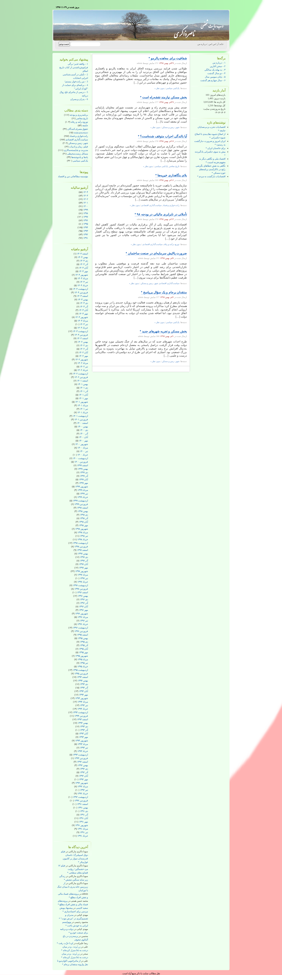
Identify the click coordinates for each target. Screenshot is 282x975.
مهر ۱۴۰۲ (83, 356)
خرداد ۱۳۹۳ (82, 751)
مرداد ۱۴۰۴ (83, 278)
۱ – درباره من (218, 62)
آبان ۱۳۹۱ (83, 818)
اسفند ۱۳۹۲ (82, 761)
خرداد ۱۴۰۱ (82, 412)
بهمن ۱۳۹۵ (83, 638)
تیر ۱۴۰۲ (84, 366)
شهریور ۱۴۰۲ (81, 359)
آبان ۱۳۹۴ (83, 691)
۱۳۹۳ (85, 231)
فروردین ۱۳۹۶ (81, 631)
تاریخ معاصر (82, 118)
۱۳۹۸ (85, 213)
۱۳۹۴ (85, 227)
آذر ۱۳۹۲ (84, 772)
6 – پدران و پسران (79, 99)
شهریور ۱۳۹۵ (81, 656)
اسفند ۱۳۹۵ (82, 634)
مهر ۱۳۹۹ (83, 483)
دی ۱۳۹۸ (84, 514)
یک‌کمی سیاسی (80, 160)
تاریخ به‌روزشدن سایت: (214, 109)
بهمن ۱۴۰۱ (83, 384)
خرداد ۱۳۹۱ (82, 835)
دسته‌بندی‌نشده (81, 132)
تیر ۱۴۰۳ (84, 324)
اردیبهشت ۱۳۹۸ (80, 543)
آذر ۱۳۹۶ (84, 603)
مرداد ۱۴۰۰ (83, 447)
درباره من (202, 44)
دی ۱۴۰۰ (84, 430)
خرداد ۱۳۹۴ (82, 708)
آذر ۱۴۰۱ (84, 391)
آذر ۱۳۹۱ (84, 814)
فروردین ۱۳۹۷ (81, 588)
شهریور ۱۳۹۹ (81, 486)
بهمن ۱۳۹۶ (83, 596)
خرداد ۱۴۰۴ (82, 285)
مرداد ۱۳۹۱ (83, 828)
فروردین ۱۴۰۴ (81, 292)
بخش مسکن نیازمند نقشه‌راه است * (163, 97)
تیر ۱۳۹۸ (84, 536)
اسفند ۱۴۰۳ (82, 296)
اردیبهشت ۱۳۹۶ (80, 627)
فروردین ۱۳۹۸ (81, 546)
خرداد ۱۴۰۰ (82, 454)
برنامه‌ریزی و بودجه (79, 114)
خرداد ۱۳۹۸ (82, 539)
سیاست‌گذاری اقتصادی (77, 139)
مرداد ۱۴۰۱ (83, 405)
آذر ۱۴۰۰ (84, 433)
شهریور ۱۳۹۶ (81, 613)
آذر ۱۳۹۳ (84, 730)
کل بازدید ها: (219, 102)
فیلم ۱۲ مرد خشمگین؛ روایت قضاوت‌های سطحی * (73, 869)
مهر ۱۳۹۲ (83, 779)
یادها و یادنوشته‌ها (79, 157)
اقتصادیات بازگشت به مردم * (211, 176)
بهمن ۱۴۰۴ (83, 257)
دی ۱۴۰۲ (84, 345)
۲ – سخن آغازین (217, 66)
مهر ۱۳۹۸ (83, 525)
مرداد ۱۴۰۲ (83, 363)
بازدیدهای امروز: (217, 95)
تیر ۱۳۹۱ (84, 832)
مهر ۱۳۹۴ (83, 694)
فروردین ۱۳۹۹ (81, 504)
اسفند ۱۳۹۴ (82, 677)
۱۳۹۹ (85, 209)
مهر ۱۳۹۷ (83, 567)
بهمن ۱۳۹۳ (83, 723)
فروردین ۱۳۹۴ (81, 715)
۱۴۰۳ (85, 195)
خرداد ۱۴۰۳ (82, 327)
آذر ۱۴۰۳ (84, 306)
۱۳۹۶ (85, 220)
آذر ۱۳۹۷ (84, 560)
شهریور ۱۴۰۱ (81, 401)
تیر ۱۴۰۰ (84, 451)
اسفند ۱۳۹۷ (82, 550)
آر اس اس (214, 44)
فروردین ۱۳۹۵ (81, 673)
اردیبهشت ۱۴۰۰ (80, 458)
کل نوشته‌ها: (219, 105)
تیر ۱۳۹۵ (84, 663)
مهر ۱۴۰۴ (83, 271)
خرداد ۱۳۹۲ (82, 793)
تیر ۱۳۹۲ (84, 790)
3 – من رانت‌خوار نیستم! (76, 81)
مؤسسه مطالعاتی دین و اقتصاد (73, 176)
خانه (221, 44)
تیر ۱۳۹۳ (84, 747)
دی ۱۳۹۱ (84, 811)
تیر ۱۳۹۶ (84, 620)
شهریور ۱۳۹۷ (81, 571)
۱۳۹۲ (85, 234)
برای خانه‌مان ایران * (215, 148)
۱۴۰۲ (85, 199)
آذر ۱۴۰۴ (84, 264)
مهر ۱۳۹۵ (83, 652)
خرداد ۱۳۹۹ (82, 497)
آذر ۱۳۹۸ (84, 518)
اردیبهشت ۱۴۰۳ (80, 331)
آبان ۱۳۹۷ (83, 564)
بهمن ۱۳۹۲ (83, 765)
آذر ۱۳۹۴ (84, 687)
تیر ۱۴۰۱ (84, 409)
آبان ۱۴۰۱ (83, 394)
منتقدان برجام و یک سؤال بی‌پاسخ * (164, 292)
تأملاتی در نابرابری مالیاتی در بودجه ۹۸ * (161, 214)
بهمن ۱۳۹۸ (83, 511)
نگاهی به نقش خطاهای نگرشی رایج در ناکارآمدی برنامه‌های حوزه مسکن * (210, 169)
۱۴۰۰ (85, 206)
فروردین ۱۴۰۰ (81, 461)
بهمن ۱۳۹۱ (83, 807)
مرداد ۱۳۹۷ (83, 574)
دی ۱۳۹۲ (84, 768)
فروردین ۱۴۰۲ (81, 377)
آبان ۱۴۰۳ (83, 310)
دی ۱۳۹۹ (84, 472)
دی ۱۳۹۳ (84, 726)
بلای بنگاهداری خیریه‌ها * (171, 175)
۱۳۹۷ (85, 216)
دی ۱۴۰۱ (84, 387)
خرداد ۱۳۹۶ (82, 624)
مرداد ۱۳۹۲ (83, 786)
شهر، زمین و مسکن (78, 143)
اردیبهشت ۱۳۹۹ (80, 500)
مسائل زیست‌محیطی (77, 153)
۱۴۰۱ (85, 202)
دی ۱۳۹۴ (84, 684)
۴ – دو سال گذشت (216, 73)
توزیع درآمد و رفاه (79, 122)
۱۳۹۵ (85, 223)
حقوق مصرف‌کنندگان (77, 129)
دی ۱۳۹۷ (84, 557)
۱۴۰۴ (85, 192)
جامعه (85, 125)
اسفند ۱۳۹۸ (82, 507)
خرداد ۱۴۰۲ (82, 370)
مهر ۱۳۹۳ (83, 737)
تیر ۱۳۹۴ (84, 705)
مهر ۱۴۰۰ (83, 440)
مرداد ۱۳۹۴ (83, 701)
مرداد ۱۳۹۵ (83, 659)
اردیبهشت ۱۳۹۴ (80, 712)
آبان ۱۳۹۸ (83, 521)
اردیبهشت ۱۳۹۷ (80, 585)
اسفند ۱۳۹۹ (82, 465)
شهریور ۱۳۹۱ (81, 825)
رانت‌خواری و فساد (79, 136)
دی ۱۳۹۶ (84, 599)
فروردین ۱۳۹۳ (81, 758)
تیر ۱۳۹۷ (84, 578)
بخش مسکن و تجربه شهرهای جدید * (163, 331)
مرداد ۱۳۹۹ (83, 490)
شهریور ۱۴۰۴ (81, 274)
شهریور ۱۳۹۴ (81, 698)
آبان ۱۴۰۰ (83, 437)
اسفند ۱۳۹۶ (82, 592)
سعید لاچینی (82, 908)
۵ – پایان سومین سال (215, 76)
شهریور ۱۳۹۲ (81, 783)
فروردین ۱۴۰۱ (81, 419)
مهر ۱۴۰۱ (83, 398)
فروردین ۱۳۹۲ (81, 800)
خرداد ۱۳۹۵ (82, 666)
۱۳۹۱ (85, 238)
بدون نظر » (159, 88)
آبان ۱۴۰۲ (83, 352)
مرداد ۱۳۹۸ (83, 532)
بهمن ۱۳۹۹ (83, 469)
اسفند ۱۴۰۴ (82, 253)
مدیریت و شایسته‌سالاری (76, 150)
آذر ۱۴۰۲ (84, 349)
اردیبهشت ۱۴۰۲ (80, 373)
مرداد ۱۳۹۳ (83, 744)
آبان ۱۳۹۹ (83, 479)
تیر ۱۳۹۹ (84, 493)
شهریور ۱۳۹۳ (81, 740)
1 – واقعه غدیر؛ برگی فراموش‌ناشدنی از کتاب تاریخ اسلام (73, 67)
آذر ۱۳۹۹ (84, 476)
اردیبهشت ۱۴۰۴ (80, 289)
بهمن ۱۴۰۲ (83, 341)
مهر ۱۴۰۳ (83, 313)
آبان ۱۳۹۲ (83, 775)
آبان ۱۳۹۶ (83, 606)
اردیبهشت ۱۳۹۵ (80, 670)
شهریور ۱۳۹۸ (81, 528)
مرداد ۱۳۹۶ (83, 617)
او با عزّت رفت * (65, 943)
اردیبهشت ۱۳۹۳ (80, 754)
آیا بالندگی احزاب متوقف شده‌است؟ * (162, 136)
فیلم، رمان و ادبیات (78, 146)
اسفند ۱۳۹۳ (82, 719)
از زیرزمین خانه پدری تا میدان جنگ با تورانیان (72, 887)
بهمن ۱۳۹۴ (83, 680)
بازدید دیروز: (219, 98)
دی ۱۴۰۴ (84, 260)
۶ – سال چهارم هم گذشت (212, 80)
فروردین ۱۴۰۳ (81, 334)
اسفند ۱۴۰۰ (82, 423)
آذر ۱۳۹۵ (84, 645)
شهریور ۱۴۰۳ (81, 317)
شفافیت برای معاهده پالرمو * (168, 58)
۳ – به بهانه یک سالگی (214, 69)
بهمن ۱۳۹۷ (83, 553)
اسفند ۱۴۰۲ (82, 338)
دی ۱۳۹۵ (84, 641)
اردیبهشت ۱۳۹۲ (80, 797)
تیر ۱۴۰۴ (84, 282)
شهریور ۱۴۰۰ (81, 444)
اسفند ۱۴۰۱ (82, 380)
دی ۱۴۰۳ (84, 303)
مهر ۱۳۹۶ (83, 610)
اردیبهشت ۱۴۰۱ (80, 416)
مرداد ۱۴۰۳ (83, 320)
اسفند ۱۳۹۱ (82, 804)
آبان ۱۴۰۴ (83, 267)
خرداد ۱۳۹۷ (82, 581)
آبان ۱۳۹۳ (83, 733)
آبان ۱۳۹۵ (83, 648)
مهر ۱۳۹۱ (83, 821)
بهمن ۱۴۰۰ (83, 426)
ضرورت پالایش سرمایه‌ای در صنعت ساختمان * (156, 253)
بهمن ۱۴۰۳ (83, 299)
